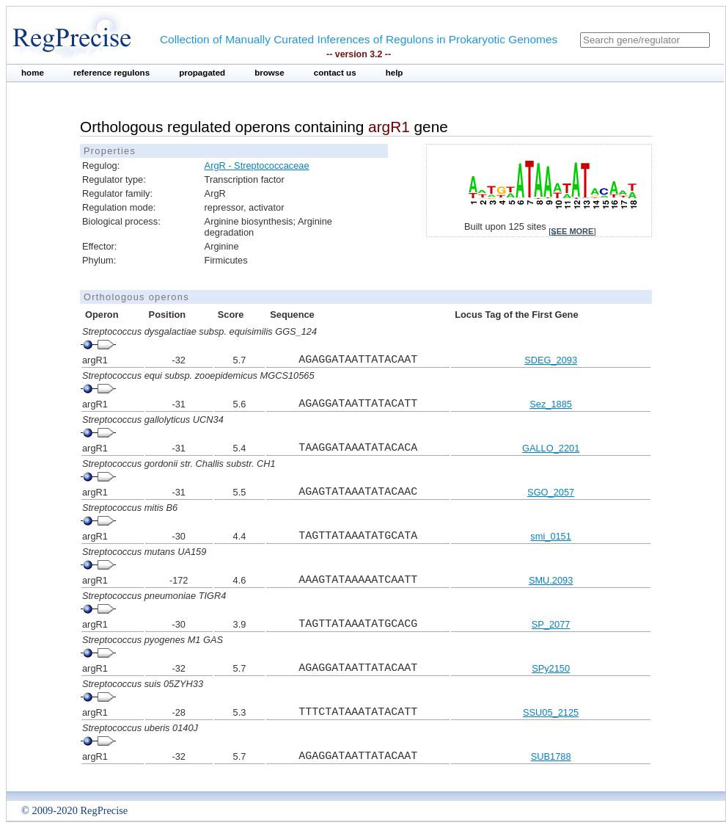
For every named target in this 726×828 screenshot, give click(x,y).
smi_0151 (550, 536)
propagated (202, 72)
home (32, 72)
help (394, 72)
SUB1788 (551, 756)
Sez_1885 (550, 404)
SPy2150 (551, 668)
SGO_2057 (550, 492)
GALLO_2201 (550, 448)
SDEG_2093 (550, 360)
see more (572, 231)
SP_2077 (551, 624)
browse (269, 72)
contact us (335, 72)
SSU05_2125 (551, 712)
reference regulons (111, 72)
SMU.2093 (551, 580)
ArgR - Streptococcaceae (257, 165)
